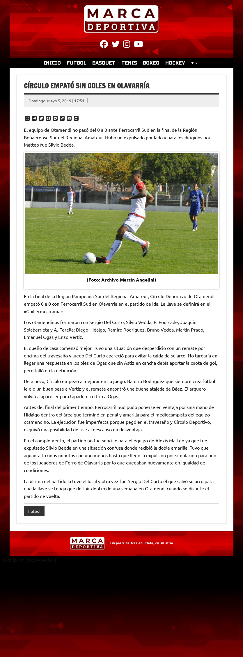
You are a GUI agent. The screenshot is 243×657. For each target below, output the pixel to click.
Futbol (34, 511)
